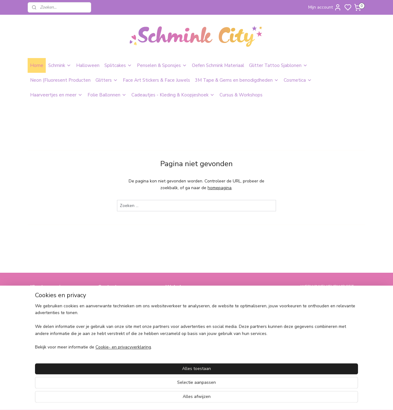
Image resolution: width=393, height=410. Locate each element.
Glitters (106, 80)
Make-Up (174, 333)
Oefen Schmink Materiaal (218, 65)
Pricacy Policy (43, 312)
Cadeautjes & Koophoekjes (259, 312)
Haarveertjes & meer (253, 299)
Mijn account (324, 7)
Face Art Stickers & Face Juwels (156, 80)
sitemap (227, 398)
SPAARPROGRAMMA (187, 346)
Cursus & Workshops (241, 95)
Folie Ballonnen (107, 95)
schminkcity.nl (250, 346)
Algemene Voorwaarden (54, 305)
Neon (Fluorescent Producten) (194, 319)
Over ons (39, 299)
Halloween (87, 65)
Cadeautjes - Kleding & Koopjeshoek (173, 95)
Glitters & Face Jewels (187, 312)
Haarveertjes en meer (56, 95)
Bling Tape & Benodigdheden (194, 326)
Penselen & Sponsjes (162, 65)
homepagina (220, 188)
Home (36, 65)
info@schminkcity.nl (117, 299)
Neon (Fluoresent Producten (60, 80)
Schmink (59, 65)
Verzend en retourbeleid (54, 319)
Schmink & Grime (182, 299)
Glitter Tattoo (178, 305)
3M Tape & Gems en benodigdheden (237, 80)
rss (238, 398)
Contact (38, 326)
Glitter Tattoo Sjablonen (278, 65)
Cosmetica (298, 80)
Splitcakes (118, 65)
